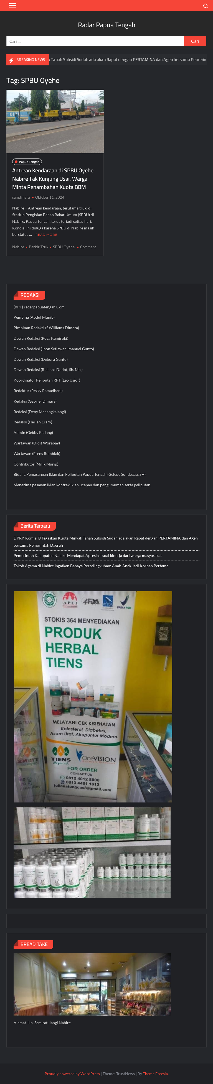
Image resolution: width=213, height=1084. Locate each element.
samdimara (21, 197)
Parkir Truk (38, 246)
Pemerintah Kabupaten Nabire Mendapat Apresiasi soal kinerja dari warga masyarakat (88, 555)
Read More (46, 234)
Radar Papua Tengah (106, 25)
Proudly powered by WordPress (72, 1073)
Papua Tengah (29, 162)
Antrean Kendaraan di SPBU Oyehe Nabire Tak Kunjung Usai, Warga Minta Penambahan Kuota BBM (52, 178)
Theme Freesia (155, 1073)
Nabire (18, 246)
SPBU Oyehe (64, 246)
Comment (88, 247)
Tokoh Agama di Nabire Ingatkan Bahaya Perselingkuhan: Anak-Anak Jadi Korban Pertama (91, 565)
